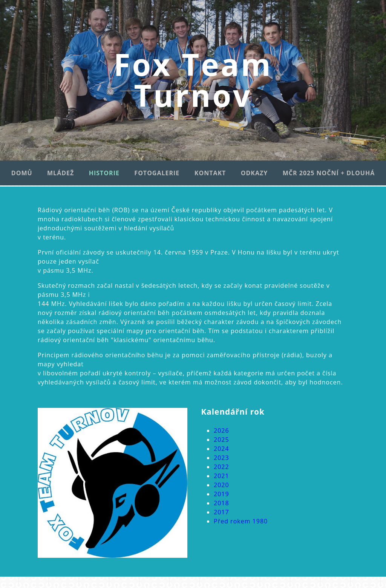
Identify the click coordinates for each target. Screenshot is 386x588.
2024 (221, 448)
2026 (221, 430)
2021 (221, 476)
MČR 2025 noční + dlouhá (329, 173)
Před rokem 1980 (241, 521)
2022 (221, 467)
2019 (221, 494)
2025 (221, 439)
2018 (221, 503)
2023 (221, 458)
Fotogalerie (156, 173)
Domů (21, 173)
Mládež (60, 173)
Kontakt (210, 173)
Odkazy (254, 173)
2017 (221, 512)
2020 (221, 485)
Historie (104, 173)
